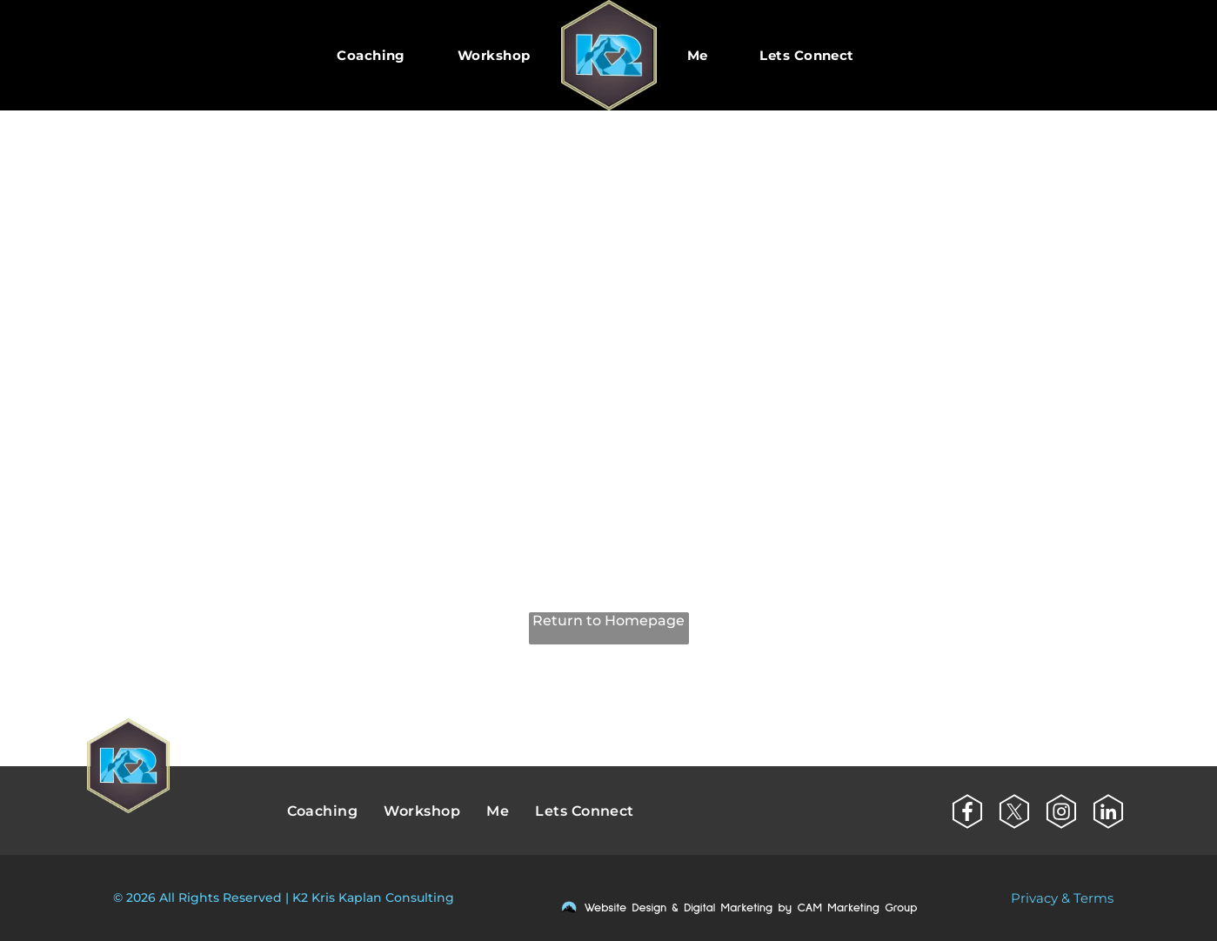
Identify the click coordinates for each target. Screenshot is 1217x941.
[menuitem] (371, 55)
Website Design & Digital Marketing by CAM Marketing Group (751, 908)
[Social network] (967, 814)
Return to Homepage (608, 620)
